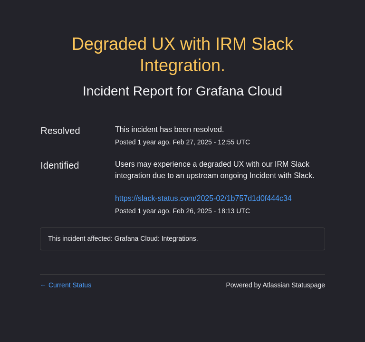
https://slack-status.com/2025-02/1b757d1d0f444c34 (203, 198)
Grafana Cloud (239, 91)
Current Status (65, 285)
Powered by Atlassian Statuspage (275, 285)
